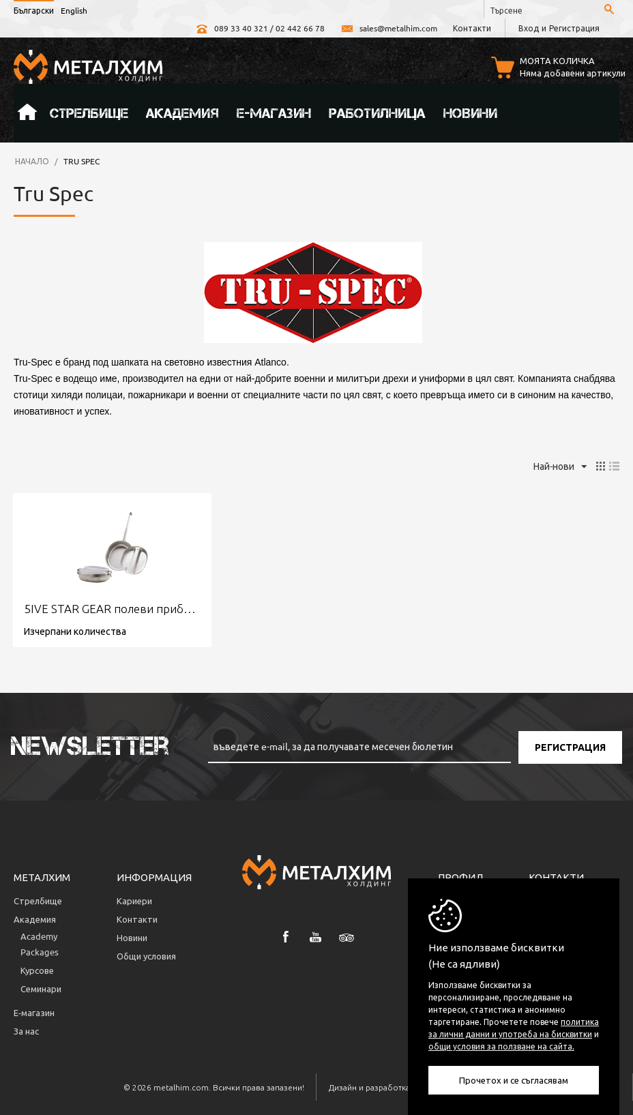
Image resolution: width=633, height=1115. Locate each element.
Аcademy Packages (39, 943)
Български (34, 10)
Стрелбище (89, 113)
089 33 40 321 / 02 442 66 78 (260, 28)
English (74, 10)
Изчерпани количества (75, 631)
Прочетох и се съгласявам (513, 1080)
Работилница (377, 113)
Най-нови (560, 467)
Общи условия (146, 956)
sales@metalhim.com (388, 28)
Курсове (37, 970)
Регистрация (574, 28)
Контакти (472, 28)
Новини (470, 113)
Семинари (40, 988)
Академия (182, 113)
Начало (27, 113)
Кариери (134, 900)
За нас (26, 1031)
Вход (528, 28)
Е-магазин (274, 113)
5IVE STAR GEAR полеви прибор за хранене (112, 608)
